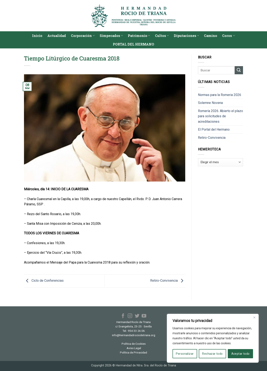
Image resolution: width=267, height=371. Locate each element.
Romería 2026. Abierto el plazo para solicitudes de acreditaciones (220, 116)
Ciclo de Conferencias (44, 281)
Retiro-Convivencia (167, 281)
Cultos (162, 35)
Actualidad (56, 35)
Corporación (82, 35)
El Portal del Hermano (214, 129)
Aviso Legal (134, 348)
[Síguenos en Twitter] (137, 316)
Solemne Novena (210, 103)
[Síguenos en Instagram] (130, 316)
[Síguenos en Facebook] (123, 316)
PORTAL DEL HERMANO (133, 44)
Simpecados (111, 35)
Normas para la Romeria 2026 (219, 95)
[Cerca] (254, 317)
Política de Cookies (134, 343)
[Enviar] (239, 70)
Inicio (37, 35)
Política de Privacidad (133, 352)
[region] (213, 338)
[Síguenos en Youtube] (144, 316)
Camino (210, 35)
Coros (228, 35)
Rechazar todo (212, 353)
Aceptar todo (240, 353)
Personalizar (185, 353)
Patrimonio (139, 35)
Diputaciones (186, 35)
